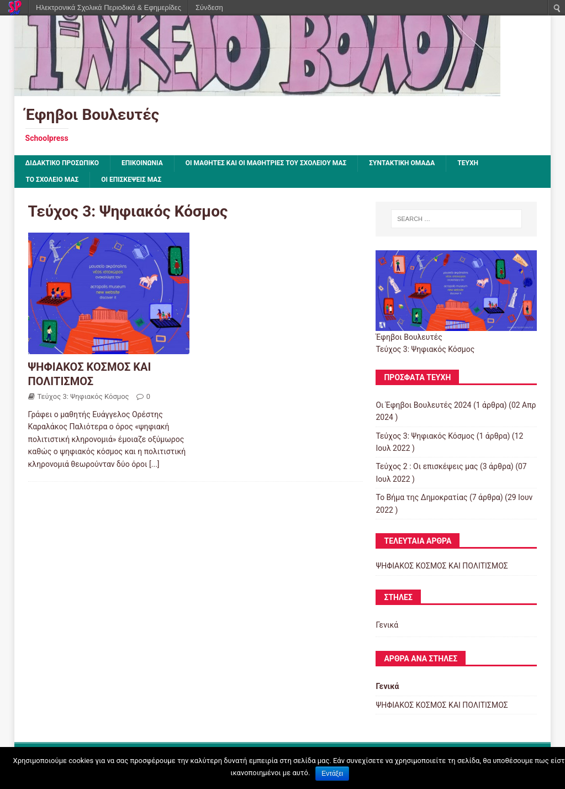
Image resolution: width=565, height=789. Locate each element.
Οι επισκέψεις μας (131, 179)
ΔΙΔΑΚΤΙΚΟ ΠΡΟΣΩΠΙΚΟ (62, 163)
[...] (154, 464)
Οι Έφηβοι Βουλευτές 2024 (423, 405)
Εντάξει (332, 773)
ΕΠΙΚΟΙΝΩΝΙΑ (142, 163)
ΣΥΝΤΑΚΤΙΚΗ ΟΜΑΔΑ (402, 163)
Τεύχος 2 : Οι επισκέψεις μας (427, 466)
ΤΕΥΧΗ (467, 163)
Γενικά (387, 624)
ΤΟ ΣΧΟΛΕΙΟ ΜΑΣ (52, 179)
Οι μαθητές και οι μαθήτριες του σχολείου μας (266, 163)
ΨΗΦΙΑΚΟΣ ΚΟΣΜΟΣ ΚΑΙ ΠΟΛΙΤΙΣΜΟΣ (442, 565)
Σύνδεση (209, 7)
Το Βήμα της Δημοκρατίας (421, 497)
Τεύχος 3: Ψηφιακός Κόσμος (83, 396)
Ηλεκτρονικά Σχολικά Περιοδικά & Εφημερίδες (108, 7)
